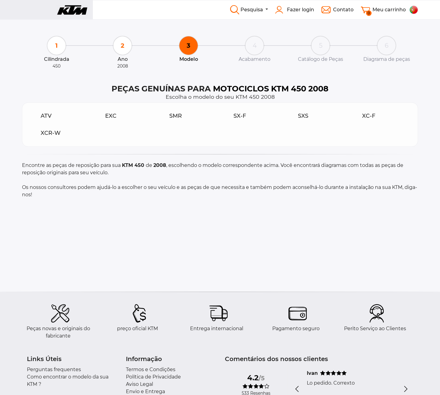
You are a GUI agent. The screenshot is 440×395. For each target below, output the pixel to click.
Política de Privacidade (153, 377)
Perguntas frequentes (54, 369)
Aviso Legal (139, 384)
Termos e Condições (150, 369)
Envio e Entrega (145, 391)
